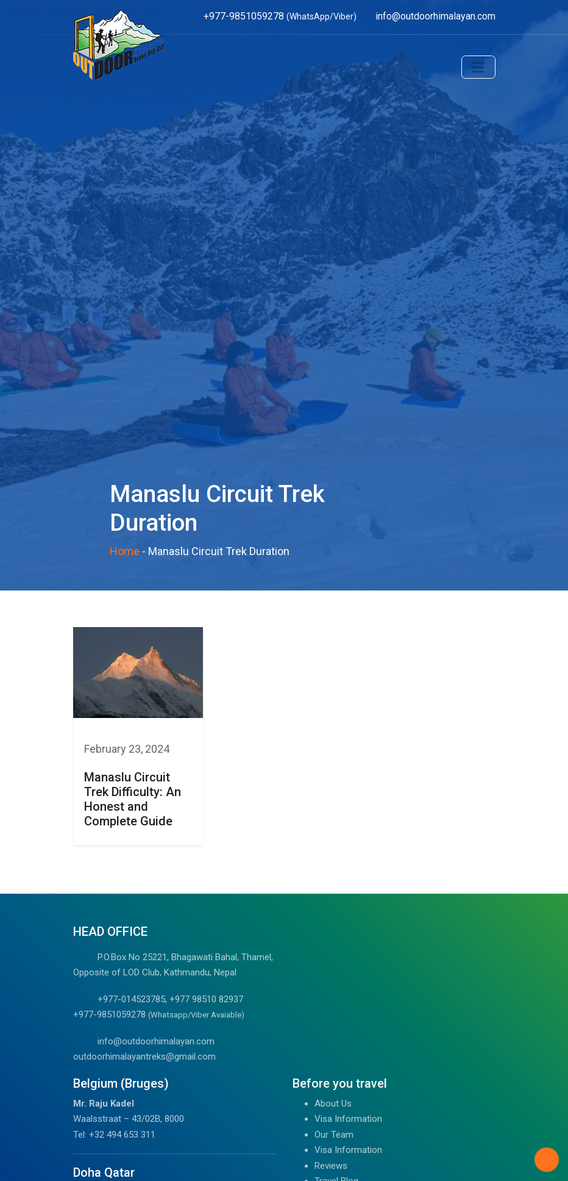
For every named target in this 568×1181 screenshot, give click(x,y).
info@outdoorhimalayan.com (156, 1041)
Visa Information (348, 1118)
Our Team (333, 1134)
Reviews (330, 1165)
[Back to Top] (546, 1159)
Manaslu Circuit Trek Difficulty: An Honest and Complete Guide (132, 799)
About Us (333, 1103)
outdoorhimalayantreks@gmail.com (144, 1056)
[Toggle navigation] (478, 67)
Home (125, 551)
